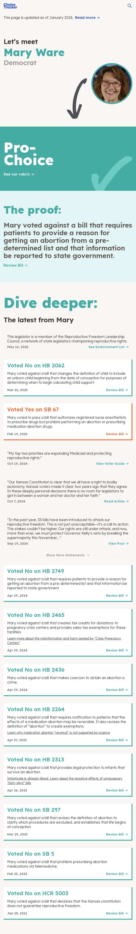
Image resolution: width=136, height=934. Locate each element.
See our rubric (17, 174)
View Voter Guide (110, 464)
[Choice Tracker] (10, 6)
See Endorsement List (107, 347)
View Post (116, 544)
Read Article (114, 501)
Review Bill (13, 265)
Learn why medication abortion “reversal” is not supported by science (58, 733)
